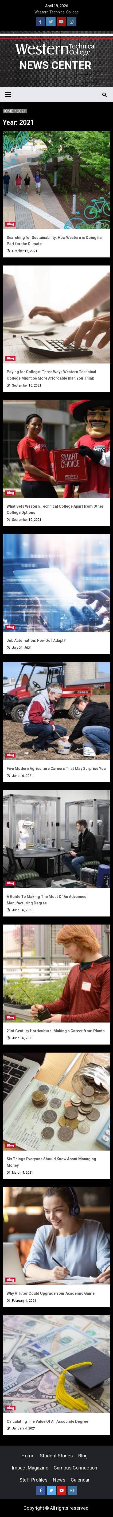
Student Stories (56, 1455)
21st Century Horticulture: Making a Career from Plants (56, 1031)
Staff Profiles (34, 1480)
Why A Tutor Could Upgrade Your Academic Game (51, 1293)
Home (27, 1455)
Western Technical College (56, 12)
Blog (10, 224)
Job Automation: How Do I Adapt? (36, 640)
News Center (55, 65)
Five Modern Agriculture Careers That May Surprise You (56, 768)
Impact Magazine (30, 1468)
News (59, 1480)
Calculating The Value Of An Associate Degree (47, 1421)
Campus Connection (75, 1468)
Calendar (80, 1480)
